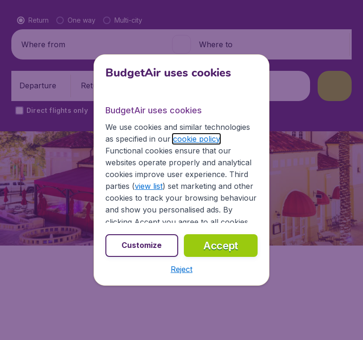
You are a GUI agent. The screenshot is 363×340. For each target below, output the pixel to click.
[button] (181, 269)
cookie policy (196, 139)
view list (149, 186)
